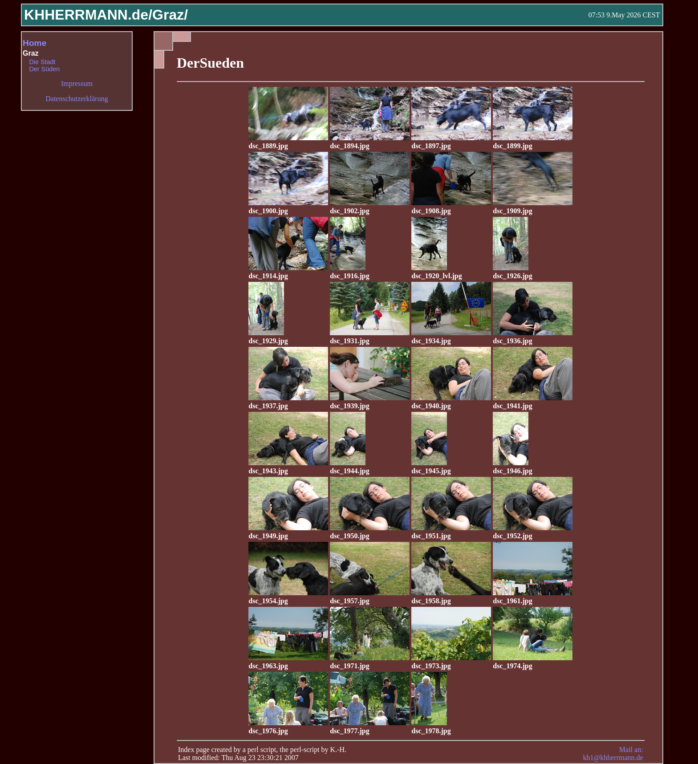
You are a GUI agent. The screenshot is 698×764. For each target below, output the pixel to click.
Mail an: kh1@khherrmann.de (613, 753)
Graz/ (170, 15)
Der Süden (44, 69)
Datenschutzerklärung (76, 98)
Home (34, 43)
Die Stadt (42, 61)
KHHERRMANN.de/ (88, 15)
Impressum (77, 83)
